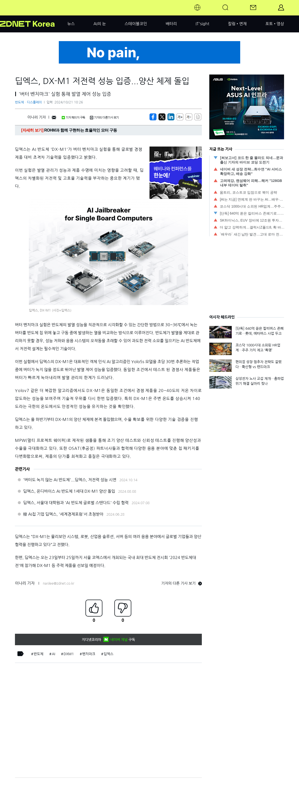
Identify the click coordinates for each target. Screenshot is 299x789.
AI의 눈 (99, 24)
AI (53, 654)
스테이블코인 (136, 24)
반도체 (38, 654)
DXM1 (69, 654)
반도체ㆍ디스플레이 (28, 102)
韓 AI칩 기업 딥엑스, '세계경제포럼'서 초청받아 (63, 514)
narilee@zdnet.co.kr (58, 583)
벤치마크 (88, 654)
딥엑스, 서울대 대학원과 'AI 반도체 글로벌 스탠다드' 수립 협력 (76, 503)
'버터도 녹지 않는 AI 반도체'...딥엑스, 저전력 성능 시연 (69, 480)
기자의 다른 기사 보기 (181, 583)
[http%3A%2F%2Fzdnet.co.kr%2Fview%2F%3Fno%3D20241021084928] (170, 116)
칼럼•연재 (237, 24)
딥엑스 (108, 654)
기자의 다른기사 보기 (104, 117)
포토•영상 (274, 24)
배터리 (171, 24)
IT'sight (202, 24)
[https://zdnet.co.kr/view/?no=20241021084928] (153, 116)
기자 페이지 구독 (73, 117)
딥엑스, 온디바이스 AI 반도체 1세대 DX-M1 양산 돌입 (69, 491)
